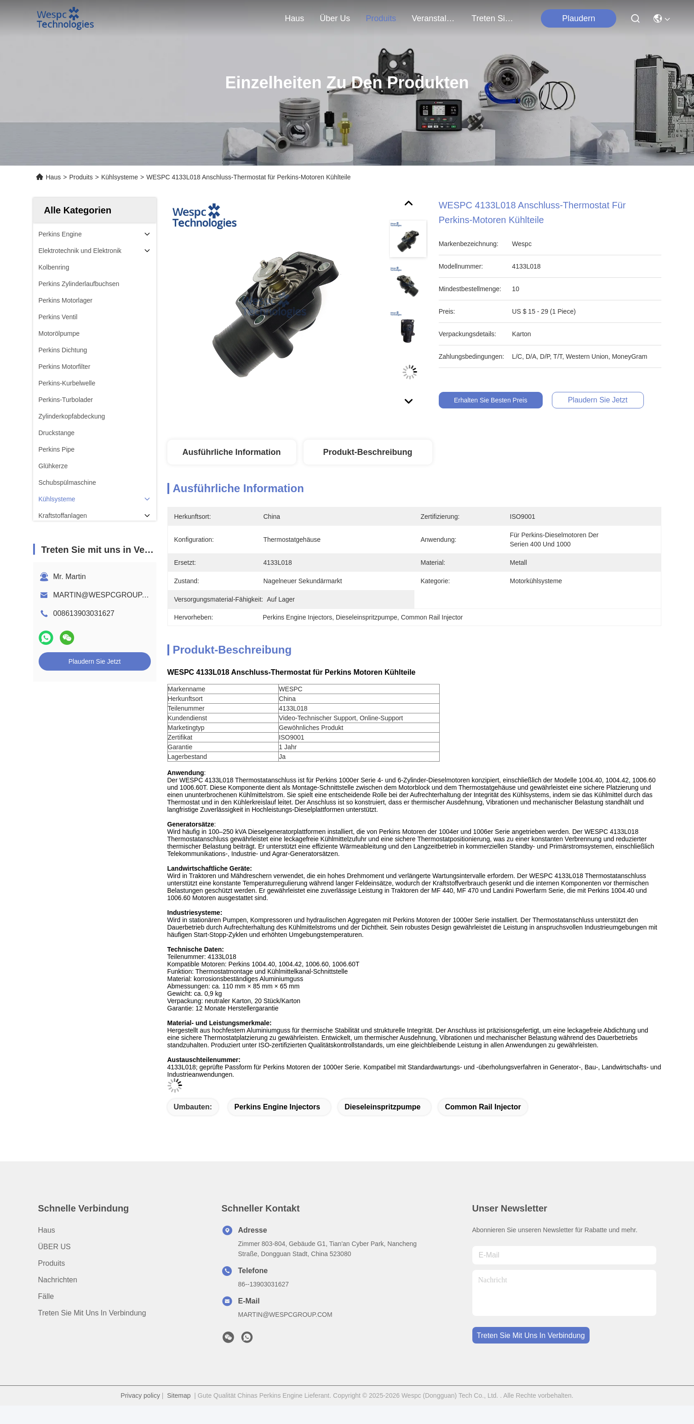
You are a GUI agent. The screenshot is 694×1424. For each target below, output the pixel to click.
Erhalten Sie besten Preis (504, 400)
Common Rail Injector (483, 1107)
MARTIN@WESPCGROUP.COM (107, 595)
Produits (80, 177)
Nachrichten (57, 1280)
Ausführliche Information (231, 452)
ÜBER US (54, 1247)
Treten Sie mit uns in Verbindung (92, 1313)
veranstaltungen (434, 18)
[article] (359, 708)
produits (381, 18)
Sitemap (178, 1395)
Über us (335, 18)
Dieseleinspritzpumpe (382, 1107)
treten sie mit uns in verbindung (493, 18)
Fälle (46, 1296)
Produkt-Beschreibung (367, 452)
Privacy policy (140, 1395)
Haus (294, 18)
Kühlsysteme (119, 177)
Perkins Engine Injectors (278, 1107)
